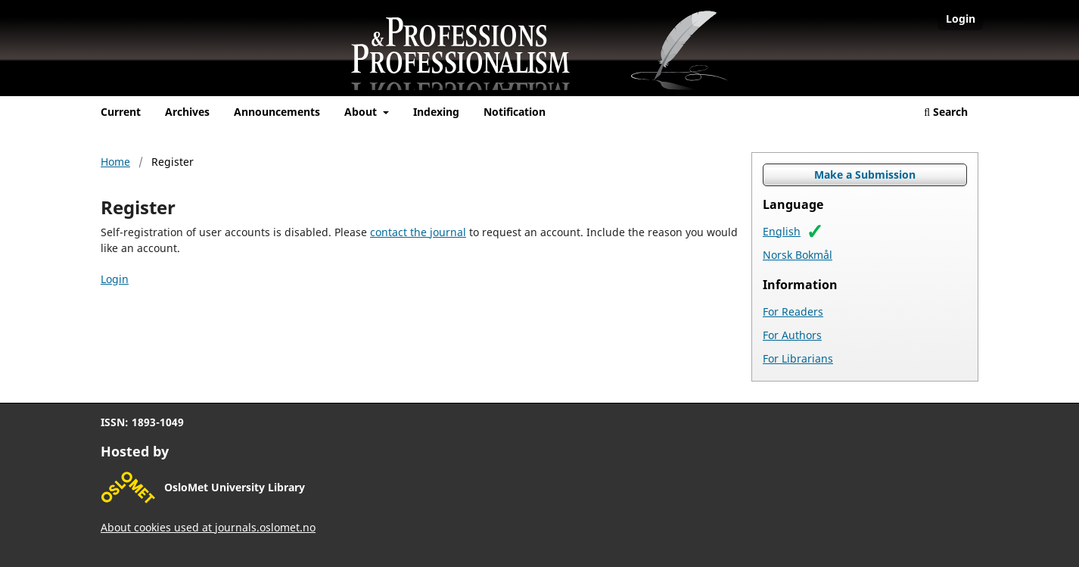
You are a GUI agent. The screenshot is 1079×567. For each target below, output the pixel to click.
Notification (515, 111)
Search (946, 111)
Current (121, 111)
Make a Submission (865, 174)
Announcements (277, 111)
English (782, 231)
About (362, 111)
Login (960, 18)
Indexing (436, 111)
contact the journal (418, 232)
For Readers (793, 311)
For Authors (792, 335)
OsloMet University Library (234, 487)
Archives (187, 111)
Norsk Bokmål (797, 255)
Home (115, 161)
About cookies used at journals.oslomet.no (208, 527)
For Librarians (798, 358)
